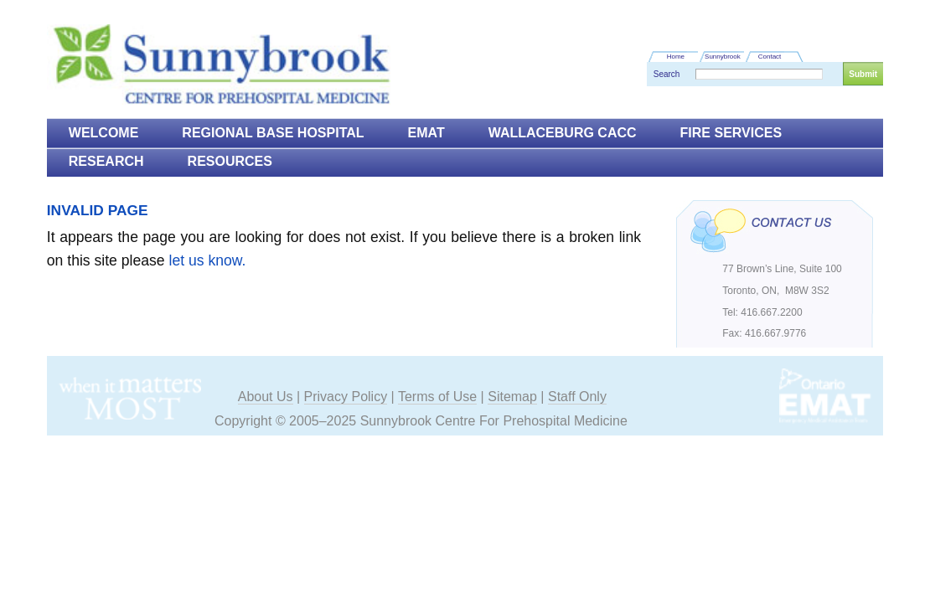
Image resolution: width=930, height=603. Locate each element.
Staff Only (577, 396)
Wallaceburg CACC (562, 133)
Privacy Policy (346, 396)
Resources (230, 161)
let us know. (207, 260)
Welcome (104, 133)
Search (667, 74)
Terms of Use (437, 396)
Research (106, 161)
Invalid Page (97, 210)
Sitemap (512, 396)
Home (676, 56)
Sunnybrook (723, 56)
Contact (770, 56)
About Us (265, 396)
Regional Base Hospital (273, 133)
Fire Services (731, 133)
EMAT (426, 133)
